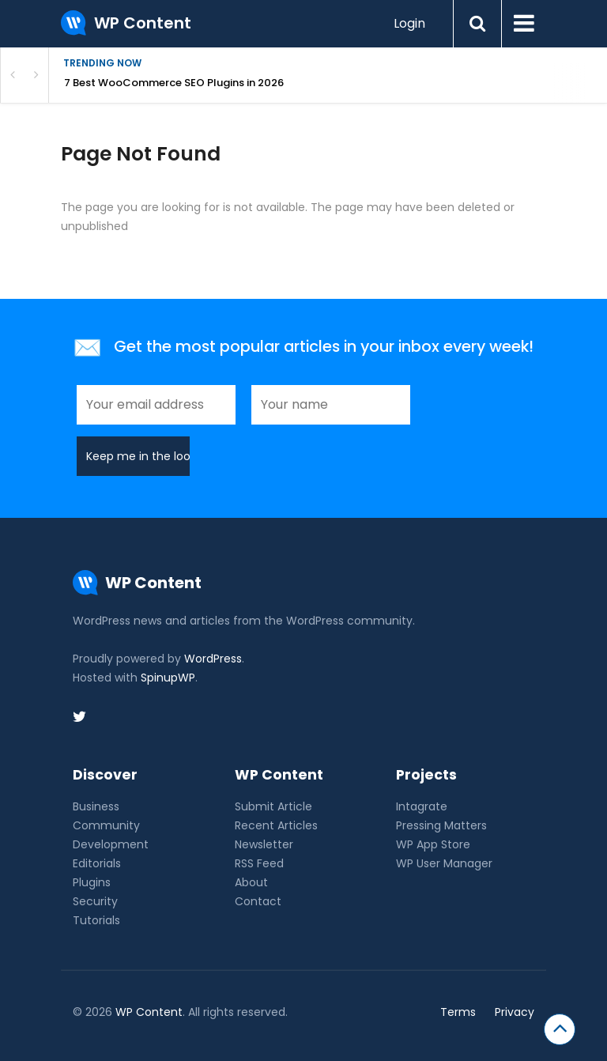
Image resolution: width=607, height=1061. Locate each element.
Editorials (97, 863)
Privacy (514, 1012)
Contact (258, 901)
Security (95, 901)
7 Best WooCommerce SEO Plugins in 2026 (174, 82)
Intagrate (421, 806)
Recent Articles (276, 825)
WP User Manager (444, 863)
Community (106, 825)
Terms (458, 1012)
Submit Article (273, 806)
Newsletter (264, 844)
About (251, 882)
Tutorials (96, 920)
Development (111, 844)
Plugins (92, 882)
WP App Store (433, 844)
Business (96, 806)
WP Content (149, 1012)
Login (409, 23)
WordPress (213, 658)
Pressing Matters (441, 825)
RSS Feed (259, 863)
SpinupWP (168, 677)
